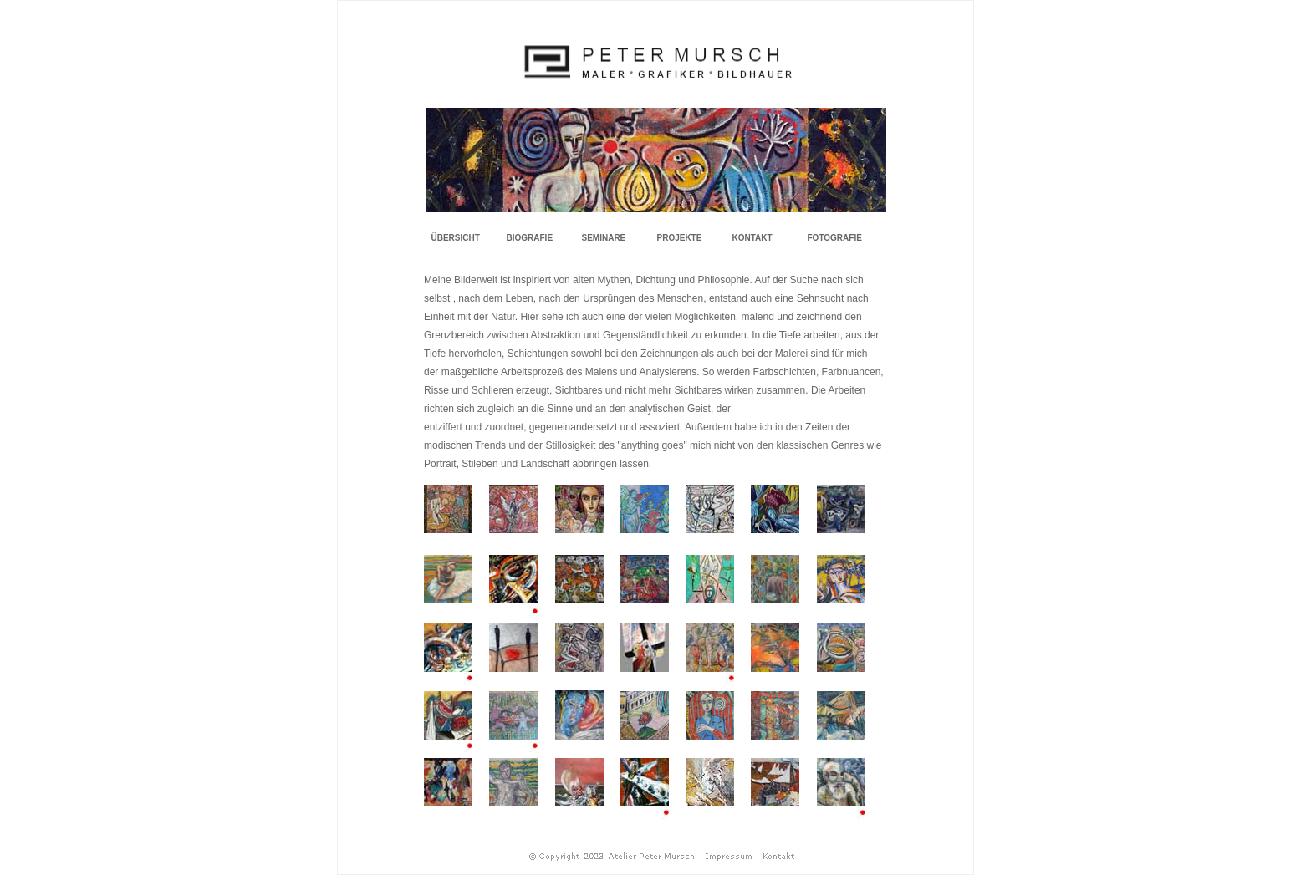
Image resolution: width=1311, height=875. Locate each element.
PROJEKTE (679, 237)
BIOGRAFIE (530, 237)
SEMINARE (604, 237)
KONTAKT (752, 237)
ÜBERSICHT (455, 237)
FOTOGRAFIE (835, 237)
